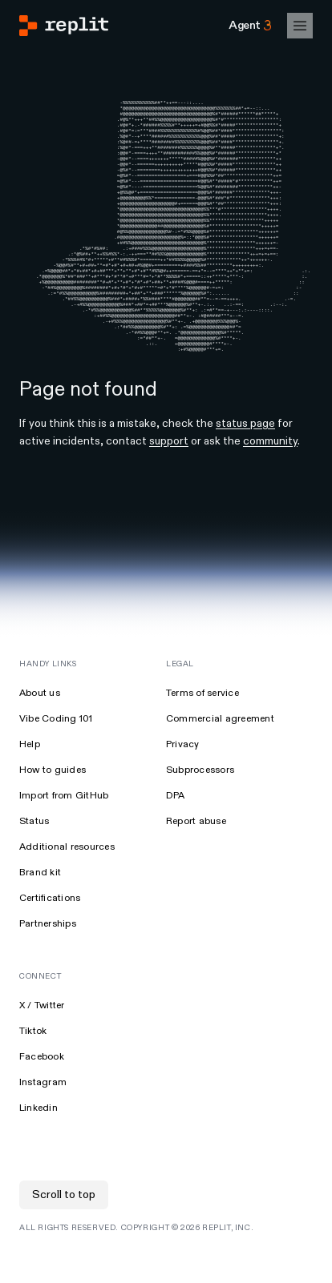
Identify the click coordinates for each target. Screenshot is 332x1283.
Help (29, 781)
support (168, 478)
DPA (175, 833)
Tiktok (33, 1068)
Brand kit (40, 909)
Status (34, 858)
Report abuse (196, 858)
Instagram (43, 1119)
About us (39, 730)
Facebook (41, 1094)
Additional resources (67, 884)
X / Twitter (42, 1042)
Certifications (49, 935)
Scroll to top (63, 1231)
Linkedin (38, 1145)
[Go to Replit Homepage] (64, 25)
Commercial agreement (220, 756)
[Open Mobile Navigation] (300, 25)
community (270, 478)
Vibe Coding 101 (56, 756)
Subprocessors (200, 807)
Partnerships (47, 961)
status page (245, 460)
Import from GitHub (63, 833)
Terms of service (202, 730)
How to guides (52, 807)
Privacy (183, 781)
